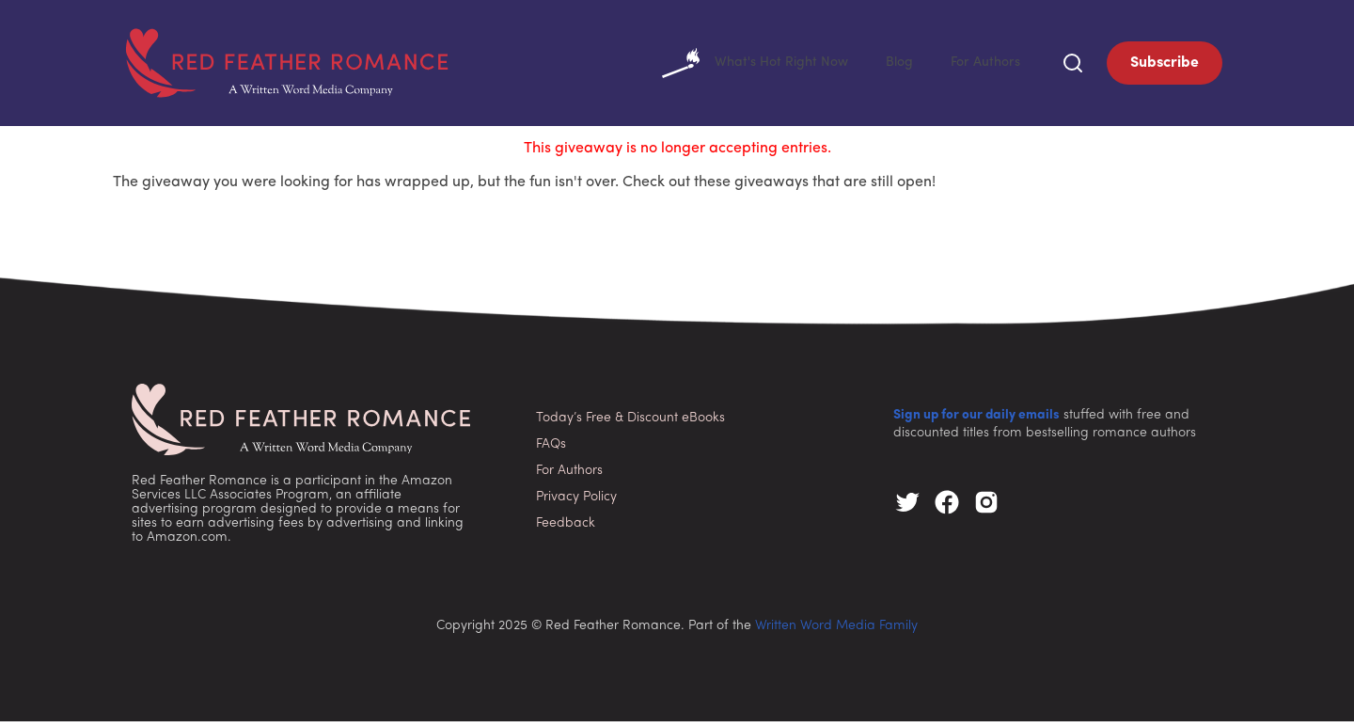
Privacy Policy (576, 503)
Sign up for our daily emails (976, 421)
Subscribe (1164, 65)
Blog (890, 65)
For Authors (982, 65)
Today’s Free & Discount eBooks (630, 424)
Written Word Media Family (836, 631)
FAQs (551, 450)
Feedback (565, 529)
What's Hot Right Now (738, 66)
